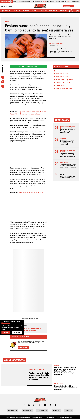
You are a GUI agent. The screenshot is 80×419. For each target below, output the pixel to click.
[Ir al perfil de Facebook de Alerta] (24, 405)
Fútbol (71, 80)
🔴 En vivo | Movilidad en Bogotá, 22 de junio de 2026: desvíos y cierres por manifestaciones (67, 130)
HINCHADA (35, 11)
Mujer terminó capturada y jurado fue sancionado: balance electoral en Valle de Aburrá (68, 155)
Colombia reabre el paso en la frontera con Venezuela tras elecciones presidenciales (68, 176)
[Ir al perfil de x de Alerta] (29, 405)
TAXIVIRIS (26, 11)
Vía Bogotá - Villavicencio (64, 88)
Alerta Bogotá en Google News (28, 318)
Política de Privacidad (37, 417)
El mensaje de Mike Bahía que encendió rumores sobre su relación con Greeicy (66, 387)
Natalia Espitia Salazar (58, 43)
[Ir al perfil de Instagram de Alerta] (39, 405)
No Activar (17, 332)
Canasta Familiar (5, 1)
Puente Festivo (60, 85)
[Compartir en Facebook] (2, 77)
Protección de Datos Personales (65, 417)
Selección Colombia (62, 77)
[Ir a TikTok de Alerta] (50, 405)
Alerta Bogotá (60, 80)
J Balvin (67, 82)
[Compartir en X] (2, 81)
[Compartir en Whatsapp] (2, 86)
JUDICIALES (16, 11)
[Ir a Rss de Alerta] (55, 405)
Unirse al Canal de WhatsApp (28, 66)
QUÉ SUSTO (71, 10)
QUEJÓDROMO (6, 11)
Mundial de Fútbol (62, 71)
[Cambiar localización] (68, 6)
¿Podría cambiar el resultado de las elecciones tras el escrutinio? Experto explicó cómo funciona (67, 142)
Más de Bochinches (14, 360)
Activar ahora (23, 347)
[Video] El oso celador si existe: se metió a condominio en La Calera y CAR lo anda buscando (68, 165)
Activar (6, 332)
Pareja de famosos (24, 328)
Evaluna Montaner (30, 330)
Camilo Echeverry (36, 328)
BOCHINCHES (53, 11)
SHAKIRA (58, 82)
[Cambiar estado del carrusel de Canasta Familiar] (11, 1)
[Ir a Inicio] (40, 6)
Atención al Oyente (49, 417)
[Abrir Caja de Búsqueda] (76, 6)
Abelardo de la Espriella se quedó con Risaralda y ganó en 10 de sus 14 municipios (39, 376)
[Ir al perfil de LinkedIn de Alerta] (34, 405)
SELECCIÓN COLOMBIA (62, 74)
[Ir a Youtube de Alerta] (45, 405)
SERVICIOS (63, 11)
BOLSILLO (44, 11)
